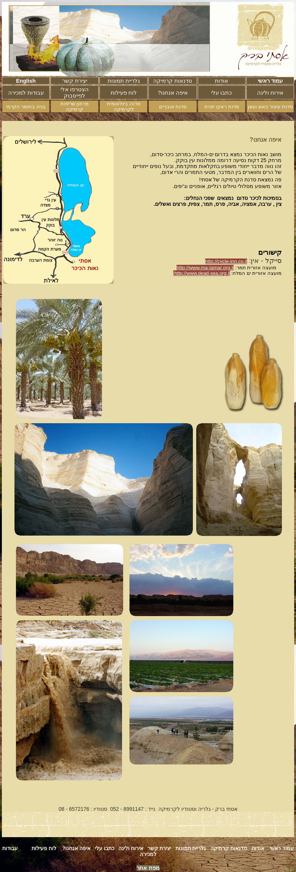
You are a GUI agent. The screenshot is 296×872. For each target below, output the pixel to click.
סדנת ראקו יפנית (221, 106)
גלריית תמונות (124, 81)
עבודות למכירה (26, 93)
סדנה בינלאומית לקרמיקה (123, 106)
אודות (221, 81)
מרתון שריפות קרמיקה (74, 106)
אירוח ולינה (270, 93)
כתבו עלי (221, 93)
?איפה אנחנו (172, 93)
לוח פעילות (124, 93)
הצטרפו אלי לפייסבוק (74, 92)
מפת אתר (148, 868)
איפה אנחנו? (76, 848)
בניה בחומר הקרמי (25, 106)
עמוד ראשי (270, 81)
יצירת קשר (74, 81)
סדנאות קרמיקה (172, 81)
